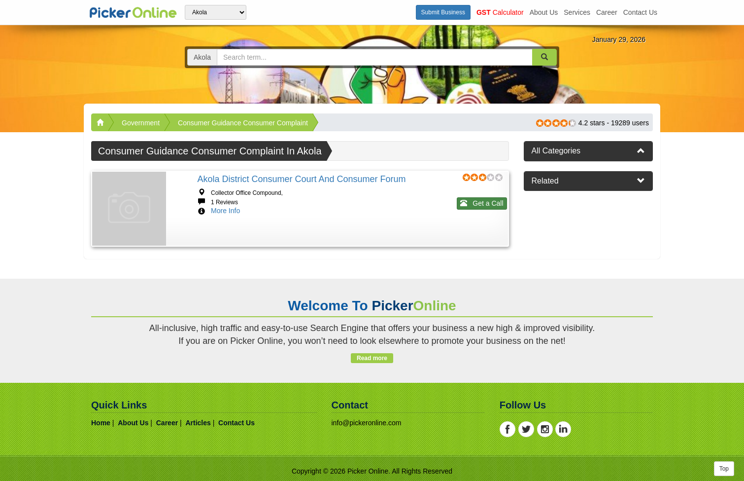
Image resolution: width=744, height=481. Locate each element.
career (606, 12)
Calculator (500, 12)
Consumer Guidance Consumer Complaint (243, 123)
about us (544, 12)
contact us (640, 12)
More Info (225, 211)
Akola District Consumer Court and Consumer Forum (301, 179)
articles (197, 423)
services (577, 12)
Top (724, 468)
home (100, 423)
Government (141, 123)
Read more (371, 358)
